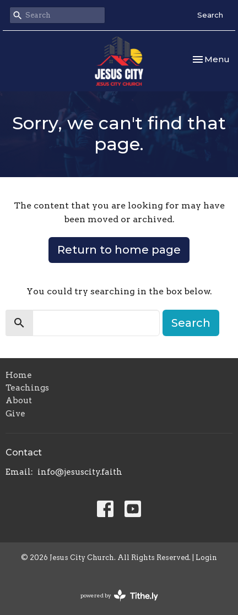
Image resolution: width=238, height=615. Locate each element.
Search (210, 14)
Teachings (27, 388)
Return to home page (119, 249)
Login (206, 557)
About (19, 400)
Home (19, 375)
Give (15, 414)
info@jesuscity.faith (79, 472)
